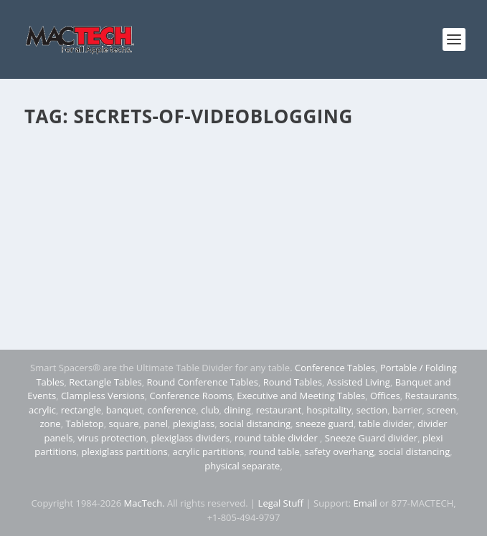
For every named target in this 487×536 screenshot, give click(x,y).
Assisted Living (358, 381)
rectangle (81, 409)
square (124, 423)
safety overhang (339, 451)
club (210, 409)
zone (49, 423)
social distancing (254, 423)
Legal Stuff (281, 503)
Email (365, 503)
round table (274, 451)
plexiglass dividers (190, 437)
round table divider (277, 437)
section (371, 409)
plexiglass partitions (124, 451)
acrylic (42, 409)
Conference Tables (335, 367)
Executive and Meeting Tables (301, 395)
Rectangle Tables (105, 381)
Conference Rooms (191, 395)
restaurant (279, 409)
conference (172, 409)
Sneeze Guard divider (371, 437)
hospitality (328, 409)
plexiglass (194, 423)
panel (155, 423)
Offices (385, 395)
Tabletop (84, 423)
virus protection (111, 437)
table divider (385, 423)
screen (441, 409)
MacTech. (144, 503)
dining (237, 409)
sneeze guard (324, 423)
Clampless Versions (103, 395)
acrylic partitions (208, 451)
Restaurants (431, 395)
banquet (124, 409)
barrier (407, 409)
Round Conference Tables (202, 381)
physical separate (242, 465)
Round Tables (292, 381)
